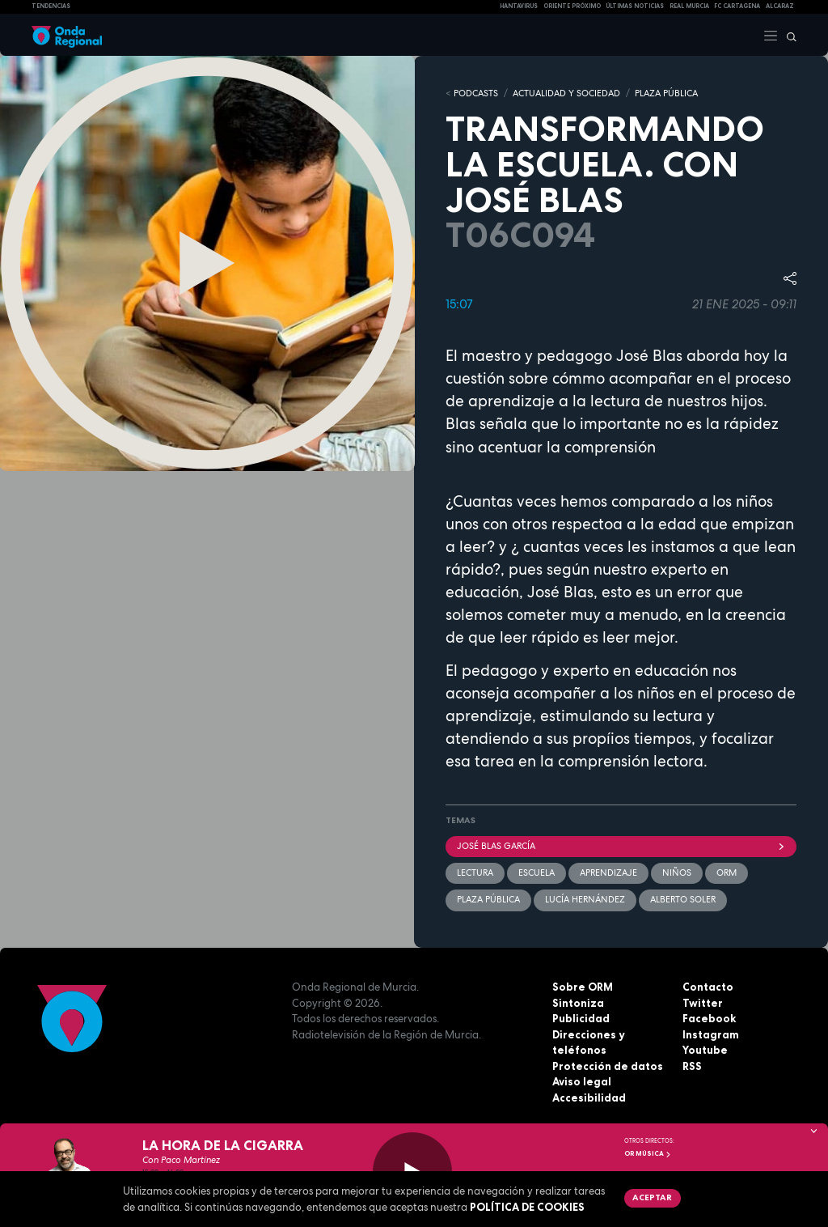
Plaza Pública (488, 899)
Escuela (536, 872)
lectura (475, 872)
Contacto (707, 986)
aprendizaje (608, 872)
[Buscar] (787, 35)
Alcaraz (780, 6)
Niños (676, 872)
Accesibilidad (589, 1097)
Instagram (710, 1034)
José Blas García (621, 845)
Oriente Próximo (572, 6)
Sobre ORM (582, 986)
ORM (726, 872)
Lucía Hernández (585, 899)
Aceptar (652, 1197)
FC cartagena (737, 6)
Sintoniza (578, 1002)
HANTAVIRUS (519, 6)
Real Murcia (689, 6)
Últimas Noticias (635, 6)
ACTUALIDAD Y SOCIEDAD (566, 93)
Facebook (709, 1018)
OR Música (647, 1153)
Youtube (705, 1049)
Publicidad (581, 1018)
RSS (692, 1065)
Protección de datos (607, 1065)
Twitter (702, 1002)
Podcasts (476, 93)
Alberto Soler (683, 899)
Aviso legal (581, 1081)
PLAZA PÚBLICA (666, 93)
